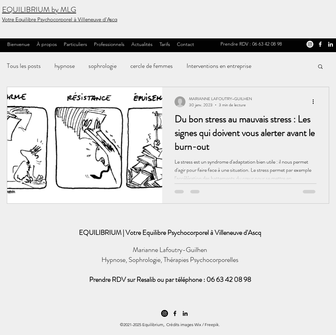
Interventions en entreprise (219, 65)
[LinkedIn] (330, 44)
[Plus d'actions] (315, 102)
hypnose (65, 65)
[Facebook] (320, 44)
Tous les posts (24, 65)
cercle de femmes (151, 65)
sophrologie (102, 65)
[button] (320, 67)
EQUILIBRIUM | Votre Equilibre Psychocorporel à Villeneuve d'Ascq (170, 233)
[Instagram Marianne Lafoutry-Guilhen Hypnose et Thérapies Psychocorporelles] (310, 44)
